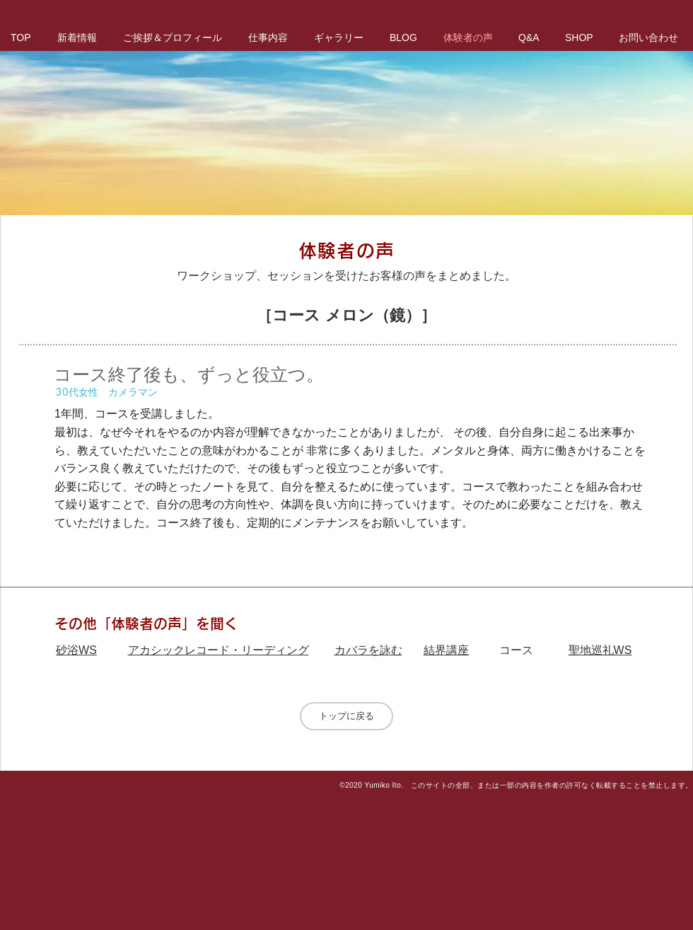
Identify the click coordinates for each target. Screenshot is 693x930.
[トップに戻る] (346, 716)
